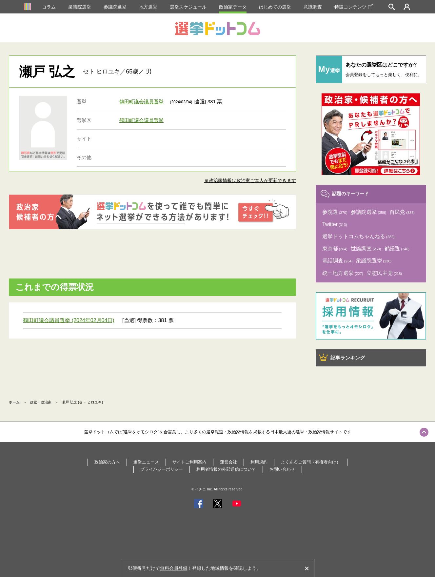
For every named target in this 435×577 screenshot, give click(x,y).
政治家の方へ (107, 462)
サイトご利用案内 (189, 462)
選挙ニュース (146, 462)
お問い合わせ (282, 469)
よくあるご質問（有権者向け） (311, 462)
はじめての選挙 (275, 7)
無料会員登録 (174, 568)
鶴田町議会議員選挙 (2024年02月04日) (68, 320)
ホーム (14, 402)
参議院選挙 (115, 7)
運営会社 (228, 462)
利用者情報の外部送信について (226, 469)
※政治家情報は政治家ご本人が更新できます (250, 180)
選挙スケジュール (188, 7)
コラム (49, 7)
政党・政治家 (40, 402)
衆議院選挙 (79, 7)
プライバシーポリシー (161, 469)
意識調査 (313, 7)
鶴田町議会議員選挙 (141, 101)
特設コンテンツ (353, 7)
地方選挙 (148, 7)
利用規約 (258, 462)
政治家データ (233, 7)
